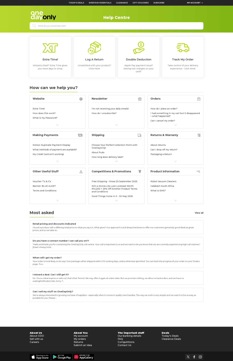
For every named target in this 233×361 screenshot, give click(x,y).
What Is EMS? (158, 190)
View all (199, 213)
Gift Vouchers (141, 3)
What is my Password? (45, 118)
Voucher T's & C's (42, 181)
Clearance (122, 3)
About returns (158, 145)
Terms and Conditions (44, 190)
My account (81, 335)
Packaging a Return (161, 154)
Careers (34, 342)
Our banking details (129, 335)
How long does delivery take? (107, 157)
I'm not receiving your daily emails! (110, 108)
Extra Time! (39, 108)
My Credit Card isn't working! (48, 154)
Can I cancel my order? (163, 120)
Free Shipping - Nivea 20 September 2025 (114, 181)
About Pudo (98, 152)
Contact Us (124, 345)
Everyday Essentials (100, 3)
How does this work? (44, 113)
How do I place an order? (164, 108)
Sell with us (36, 339)
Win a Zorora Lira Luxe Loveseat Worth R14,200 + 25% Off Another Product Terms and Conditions (114, 189)
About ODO (37, 335)
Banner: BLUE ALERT (44, 186)
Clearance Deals (171, 339)
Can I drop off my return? (164, 149)
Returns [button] (78, 342)
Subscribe (158, 3)
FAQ (120, 339)
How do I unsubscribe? (104, 113)
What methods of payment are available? (55, 149)
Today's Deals (76, 3)
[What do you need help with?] (116, 26)
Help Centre (116, 17)
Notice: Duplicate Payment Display (51, 145)
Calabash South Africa (162, 186)
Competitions (126, 342)
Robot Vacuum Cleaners (163, 181)
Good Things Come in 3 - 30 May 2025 (112, 196)
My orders (80, 339)
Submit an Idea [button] (83, 345)
